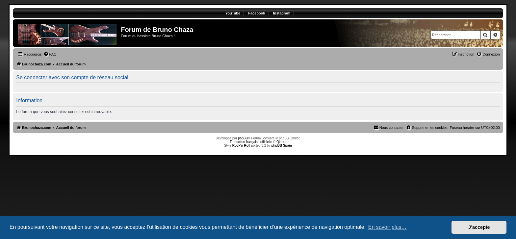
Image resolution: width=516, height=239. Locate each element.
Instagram (282, 13)
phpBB (243, 138)
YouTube (232, 13)
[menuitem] (50, 54)
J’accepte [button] (479, 227)
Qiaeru (281, 142)
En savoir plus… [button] (387, 227)
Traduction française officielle (251, 142)
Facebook (256, 13)
